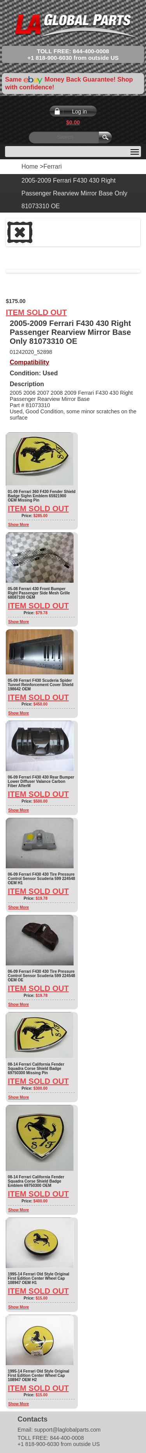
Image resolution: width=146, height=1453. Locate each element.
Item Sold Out (36, 312)
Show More (18, 525)
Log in (79, 111)
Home (29, 166)
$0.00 (73, 122)
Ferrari (52, 166)
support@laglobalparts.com (67, 1430)
